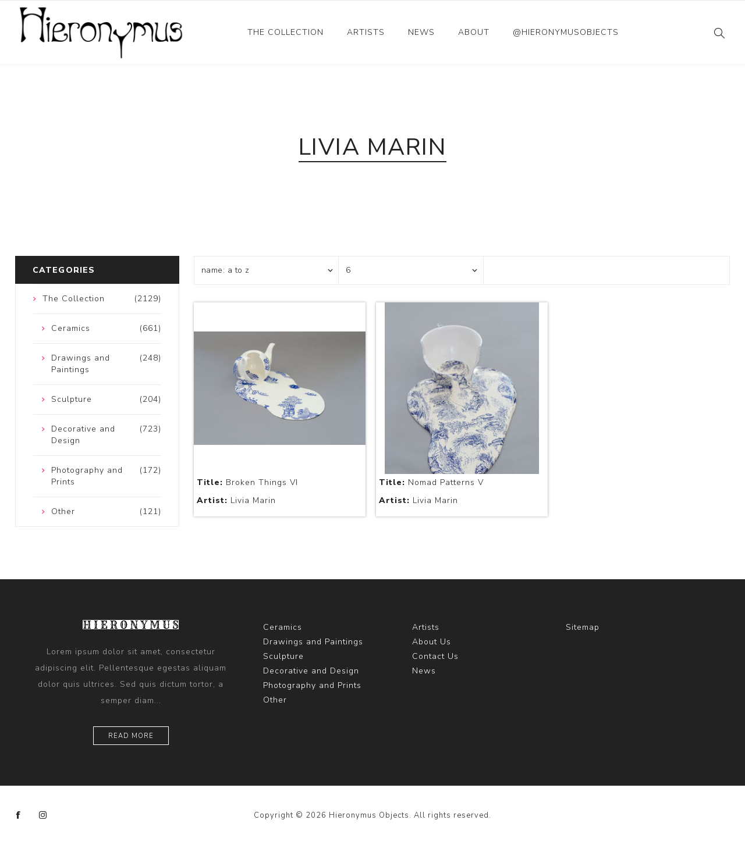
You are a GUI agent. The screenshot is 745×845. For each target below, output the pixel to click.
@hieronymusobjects (566, 32)
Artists (366, 32)
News (421, 32)
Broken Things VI (247, 482)
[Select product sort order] (266, 270)
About (473, 32)
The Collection (285, 32)
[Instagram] (43, 815)
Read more (131, 736)
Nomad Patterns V (431, 482)
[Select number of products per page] (411, 270)
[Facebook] (18, 815)
